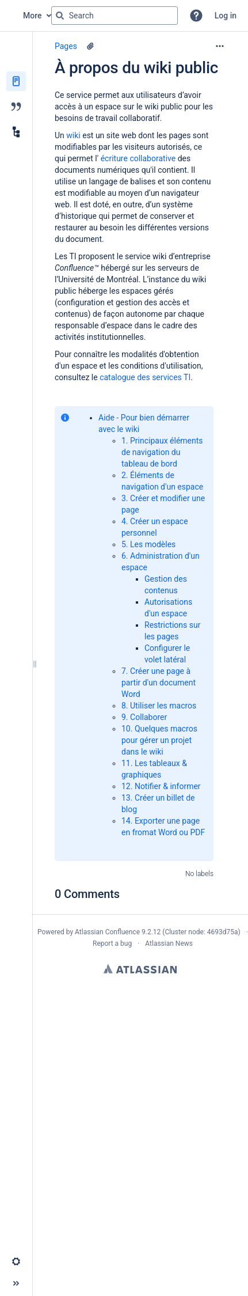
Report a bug (112, 943)
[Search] (59, 15)
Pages (66, 46)
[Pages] (16, 81)
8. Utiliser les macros (158, 705)
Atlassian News (169, 943)
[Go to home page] (11, 15)
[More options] (220, 46)
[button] (196, 15)
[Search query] (114, 15)
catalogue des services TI (145, 377)
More (32, 15)
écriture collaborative (139, 158)
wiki (74, 135)
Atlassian (140, 968)
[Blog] (16, 106)
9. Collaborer (144, 717)
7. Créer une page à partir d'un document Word (158, 682)
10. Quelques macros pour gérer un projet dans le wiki (159, 740)
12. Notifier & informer (161, 786)
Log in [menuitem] (225, 15)
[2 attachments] (90, 46)
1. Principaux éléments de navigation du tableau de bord (162, 452)
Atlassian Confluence (107, 932)
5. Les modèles (148, 544)
